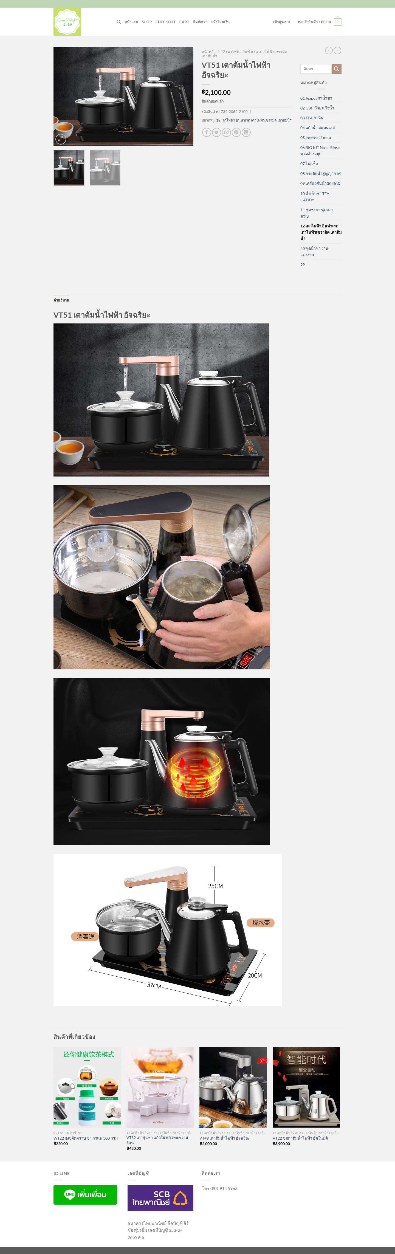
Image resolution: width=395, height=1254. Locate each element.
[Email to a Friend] (226, 132)
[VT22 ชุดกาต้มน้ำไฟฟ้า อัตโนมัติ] (306, 1087)
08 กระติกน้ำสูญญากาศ (320, 173)
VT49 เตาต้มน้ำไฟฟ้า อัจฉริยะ (224, 1138)
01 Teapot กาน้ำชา (316, 98)
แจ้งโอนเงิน (220, 22)
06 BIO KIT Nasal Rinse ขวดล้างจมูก (320, 150)
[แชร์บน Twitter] (216, 132)
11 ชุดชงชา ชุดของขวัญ (317, 212)
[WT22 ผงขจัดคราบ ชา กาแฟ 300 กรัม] (87, 1087)
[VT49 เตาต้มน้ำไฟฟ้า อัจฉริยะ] (233, 1087)
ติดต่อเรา (200, 22)
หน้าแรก (131, 22)
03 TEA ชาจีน (311, 117)
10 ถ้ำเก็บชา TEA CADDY (314, 196)
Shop (147, 22)
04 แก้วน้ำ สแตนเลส (317, 127)
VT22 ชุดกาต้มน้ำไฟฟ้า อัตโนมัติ (300, 1138)
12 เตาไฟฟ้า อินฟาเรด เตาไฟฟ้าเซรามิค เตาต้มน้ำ (254, 120)
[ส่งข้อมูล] (337, 69)
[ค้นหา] (119, 22)
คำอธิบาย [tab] (61, 300)
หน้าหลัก (209, 51)
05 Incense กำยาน (315, 137)
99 (302, 264)
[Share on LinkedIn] (246, 132)
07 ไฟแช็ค (309, 163)
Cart (184, 22)
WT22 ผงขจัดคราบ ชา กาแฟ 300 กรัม (85, 1138)
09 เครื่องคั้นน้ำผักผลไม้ (320, 183)
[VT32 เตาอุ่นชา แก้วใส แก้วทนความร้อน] (160, 1087)
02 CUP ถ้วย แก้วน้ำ (317, 108)
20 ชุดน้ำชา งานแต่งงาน (314, 251)
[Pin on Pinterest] (236, 132)
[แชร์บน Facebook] (206, 132)
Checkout (166, 22)
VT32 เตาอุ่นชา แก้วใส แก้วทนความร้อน (157, 1140)
